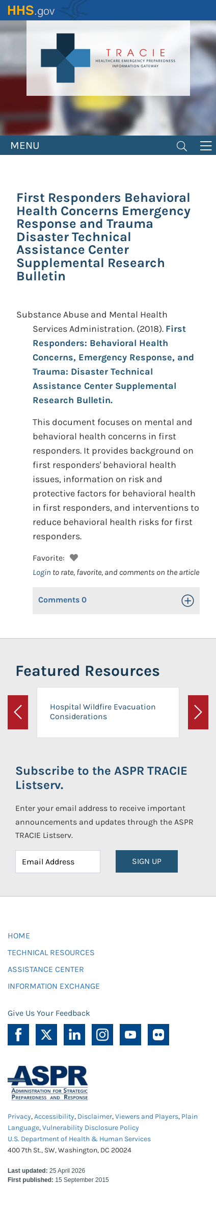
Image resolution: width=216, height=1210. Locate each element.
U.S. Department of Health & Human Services (79, 1139)
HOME (19, 935)
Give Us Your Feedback (49, 1013)
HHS (48, 10)
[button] (72, 556)
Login (42, 572)
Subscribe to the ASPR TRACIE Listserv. (101, 778)
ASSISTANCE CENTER (46, 969)
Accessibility (54, 1116)
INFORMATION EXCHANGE (54, 986)
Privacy (19, 1116)
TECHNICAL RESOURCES (51, 952)
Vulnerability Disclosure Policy (90, 1127)
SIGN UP (146, 861)
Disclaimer (94, 1116)
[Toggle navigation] (182, 145)
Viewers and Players (146, 1116)
